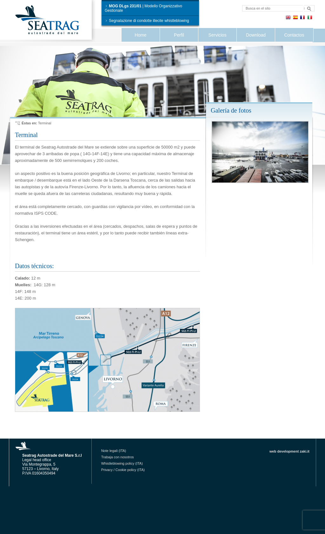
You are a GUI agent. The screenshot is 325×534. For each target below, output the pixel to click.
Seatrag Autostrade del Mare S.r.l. (53, 21)
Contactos (294, 35)
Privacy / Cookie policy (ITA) (123, 470)
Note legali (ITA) (113, 451)
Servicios (218, 35)
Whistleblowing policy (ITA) (122, 463)
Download (256, 35)
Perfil (179, 35)
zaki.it (304, 451)
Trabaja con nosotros (117, 457)
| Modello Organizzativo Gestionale (143, 8)
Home (140, 35)
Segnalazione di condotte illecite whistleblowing (147, 20)
